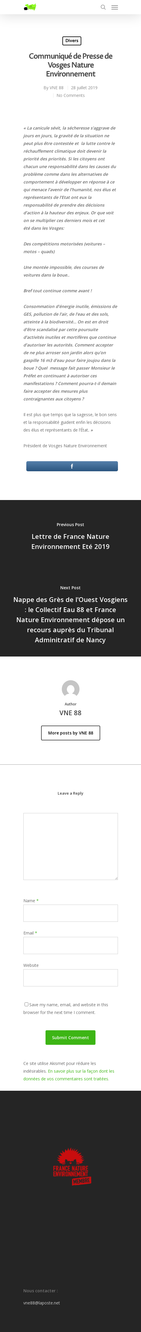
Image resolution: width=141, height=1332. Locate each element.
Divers (71, 41)
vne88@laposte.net (41, 1303)
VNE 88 (57, 87)
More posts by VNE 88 (70, 733)
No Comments (70, 95)
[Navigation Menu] (114, 7)
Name (31, 900)
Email (30, 933)
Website (31, 965)
